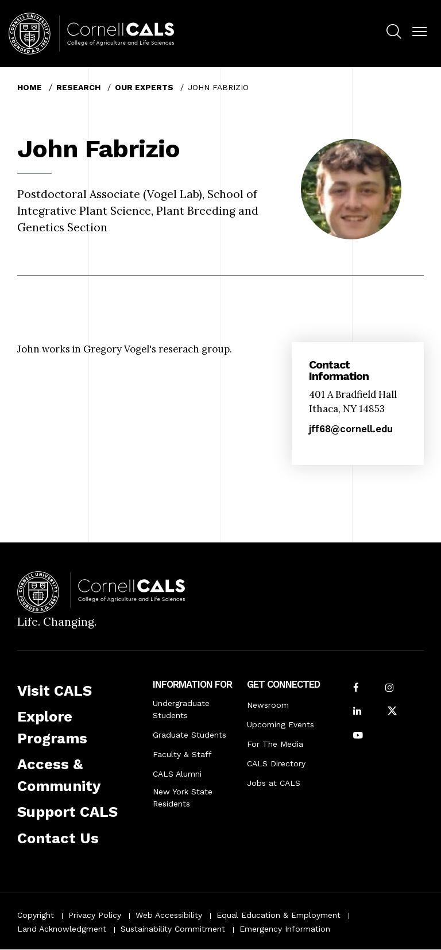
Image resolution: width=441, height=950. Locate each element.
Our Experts (144, 87)
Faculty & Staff (182, 754)
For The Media (275, 744)
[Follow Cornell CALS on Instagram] (389, 688)
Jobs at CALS (273, 783)
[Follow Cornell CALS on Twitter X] (392, 712)
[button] (419, 32)
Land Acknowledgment (61, 928)
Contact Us (58, 838)
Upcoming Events (280, 724)
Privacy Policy (94, 915)
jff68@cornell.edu (351, 429)
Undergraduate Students (181, 709)
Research (78, 87)
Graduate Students (189, 734)
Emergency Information (284, 928)
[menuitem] (393, 33)
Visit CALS (54, 690)
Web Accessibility (169, 915)
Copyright (35, 915)
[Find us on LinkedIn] (357, 712)
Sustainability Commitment (173, 928)
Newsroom (268, 704)
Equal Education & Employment (278, 915)
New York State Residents (182, 797)
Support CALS (67, 811)
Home (29, 87)
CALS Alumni (177, 773)
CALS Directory (276, 763)
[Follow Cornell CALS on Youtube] (358, 736)
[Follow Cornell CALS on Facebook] (356, 688)
